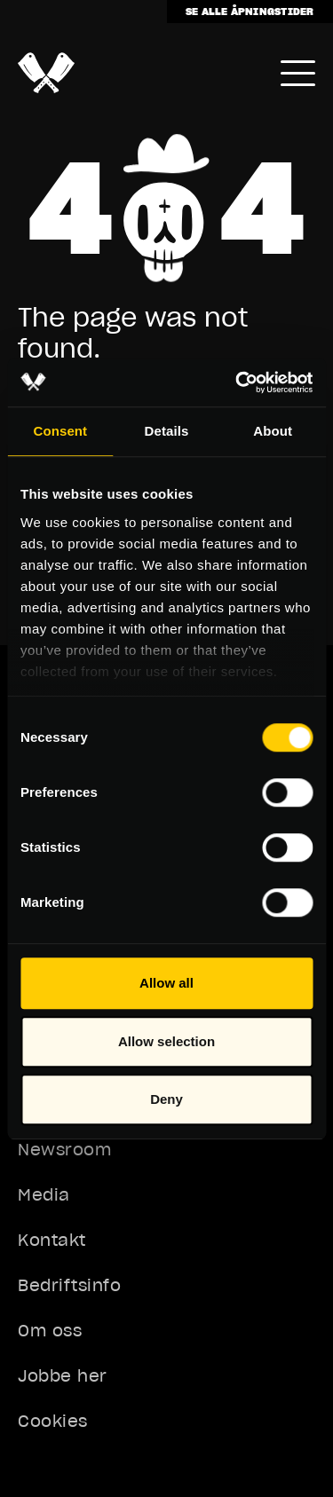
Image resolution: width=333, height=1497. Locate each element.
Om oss (50, 1330)
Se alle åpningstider (250, 11)
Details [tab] (167, 430)
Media (44, 1195)
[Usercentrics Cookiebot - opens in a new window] (237, 382)
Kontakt (52, 1240)
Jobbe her (62, 1376)
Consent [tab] (60, 430)
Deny (166, 1099)
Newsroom (64, 1149)
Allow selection (166, 1041)
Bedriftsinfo (69, 1285)
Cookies (53, 1421)
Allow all (166, 982)
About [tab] (272, 430)
